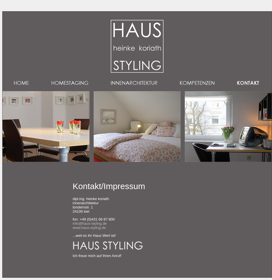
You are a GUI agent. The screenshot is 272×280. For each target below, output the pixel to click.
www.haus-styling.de (89, 228)
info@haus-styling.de (90, 223)
